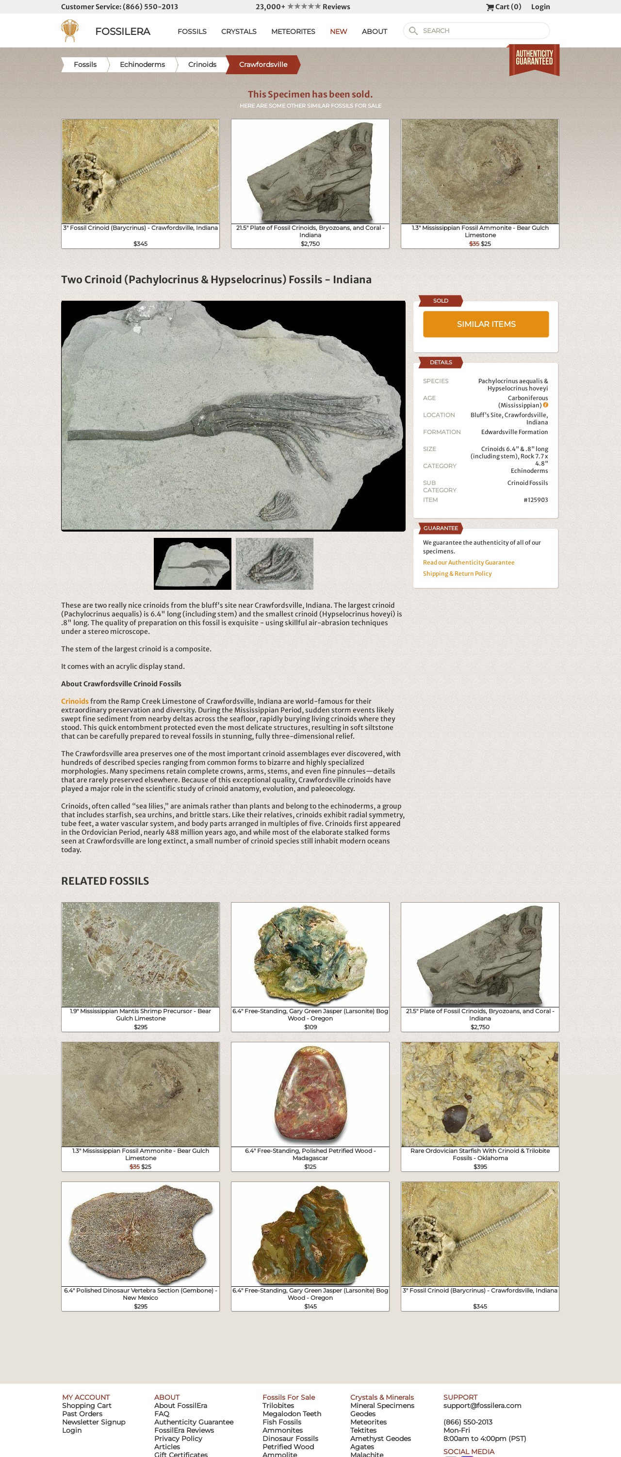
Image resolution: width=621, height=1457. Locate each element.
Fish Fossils (281, 1422)
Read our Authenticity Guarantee (469, 562)
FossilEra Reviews (184, 1430)
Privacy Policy (178, 1438)
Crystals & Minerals (382, 1397)
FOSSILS (192, 31)
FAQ (161, 1413)
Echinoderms (529, 470)
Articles (167, 1446)
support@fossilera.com (482, 1405)
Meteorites (368, 1422)
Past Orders (82, 1413)
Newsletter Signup (93, 1422)
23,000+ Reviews (303, 6)
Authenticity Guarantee (193, 1422)
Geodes (363, 1413)
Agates (362, 1446)
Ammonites (282, 1430)
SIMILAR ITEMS (486, 324)
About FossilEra (180, 1405)
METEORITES (293, 31)
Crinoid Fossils (527, 482)
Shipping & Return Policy (457, 573)
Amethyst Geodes (380, 1438)
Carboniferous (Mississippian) (523, 401)
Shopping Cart (87, 1405)
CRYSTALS (239, 31)
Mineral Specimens (382, 1405)
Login (540, 6)
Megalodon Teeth (291, 1413)
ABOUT (374, 31)
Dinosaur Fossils (290, 1438)
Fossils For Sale (288, 1397)
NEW (338, 31)
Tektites (363, 1430)
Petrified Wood (288, 1446)
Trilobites (278, 1405)
